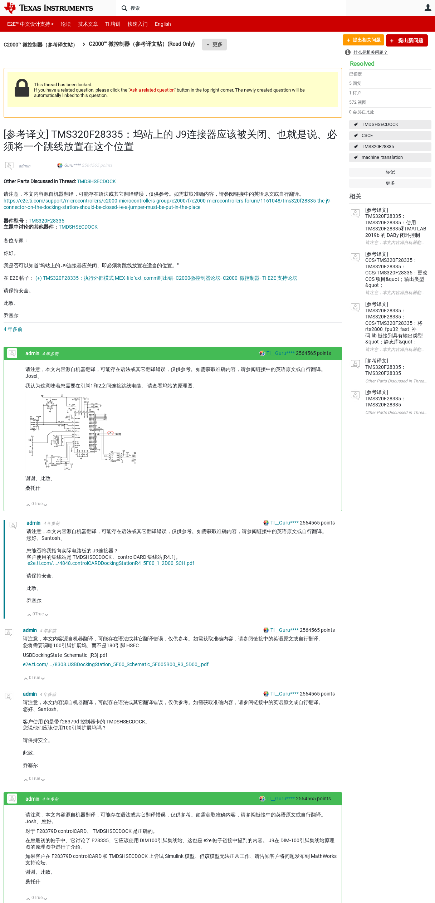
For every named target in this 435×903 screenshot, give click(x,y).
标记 (390, 172)
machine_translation (382, 157)
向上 (28, 506)
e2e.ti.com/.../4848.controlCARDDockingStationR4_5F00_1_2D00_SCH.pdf (111, 563)
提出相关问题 (365, 40)
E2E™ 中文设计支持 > (28, 23)
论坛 (62, 23)
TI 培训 (106, 23)
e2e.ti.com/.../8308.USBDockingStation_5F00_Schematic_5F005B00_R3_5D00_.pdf (116, 664)
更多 (222, 44)
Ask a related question (151, 90)
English (154, 23)
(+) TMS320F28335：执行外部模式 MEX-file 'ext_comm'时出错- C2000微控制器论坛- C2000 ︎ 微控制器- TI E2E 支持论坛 (166, 278)
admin (24, 166)
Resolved (362, 63)
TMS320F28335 (378, 146)
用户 (427, 7)
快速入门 (130, 23)
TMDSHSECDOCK (380, 124)
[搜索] (231, 8)
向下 (46, 506)
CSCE (367, 135)
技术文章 (83, 23)
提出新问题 (410, 40)
